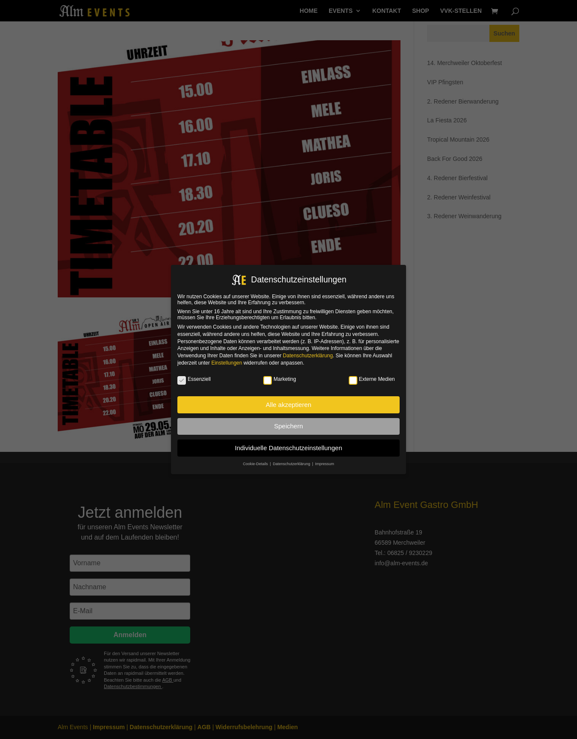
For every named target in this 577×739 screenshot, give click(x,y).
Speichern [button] (288, 426)
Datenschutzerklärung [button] (292, 464)
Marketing (279, 379)
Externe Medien (372, 379)
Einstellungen (226, 363)
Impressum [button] (324, 464)
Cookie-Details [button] (256, 464)
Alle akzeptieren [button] (289, 404)
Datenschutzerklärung (308, 356)
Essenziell (194, 379)
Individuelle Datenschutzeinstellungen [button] (288, 447)
